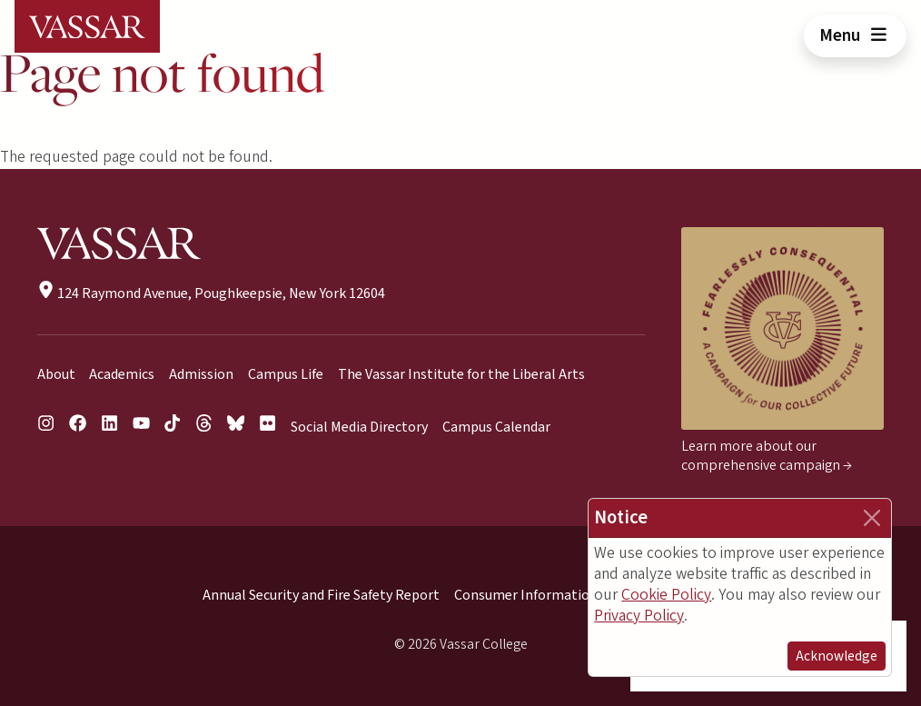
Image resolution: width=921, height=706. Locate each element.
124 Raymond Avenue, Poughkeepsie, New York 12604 (211, 293)
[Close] (872, 518)
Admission (201, 374)
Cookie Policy (666, 594)
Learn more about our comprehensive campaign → (766, 455)
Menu (855, 35)
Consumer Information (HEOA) (550, 595)
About (56, 374)
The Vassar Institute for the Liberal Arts (461, 374)
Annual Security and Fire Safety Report (321, 595)
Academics (121, 374)
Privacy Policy (639, 615)
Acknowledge (836, 656)
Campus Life (285, 374)
